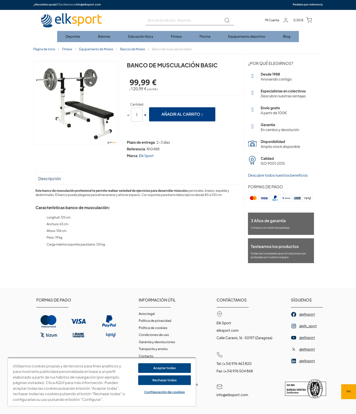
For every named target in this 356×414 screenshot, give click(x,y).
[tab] (50, 178)
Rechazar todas (164, 380)
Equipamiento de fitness (96, 49)
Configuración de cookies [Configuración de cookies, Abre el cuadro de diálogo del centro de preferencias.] (164, 392)
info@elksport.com (88, 4)
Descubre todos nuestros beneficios (278, 175)
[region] (102, 382)
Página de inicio (44, 49)
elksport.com (228, 330)
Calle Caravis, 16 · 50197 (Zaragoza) (244, 337)
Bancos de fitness (132, 49)
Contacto (146, 356)
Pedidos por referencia (308, 4)
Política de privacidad (155, 321)
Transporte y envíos (153, 349)
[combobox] (190, 20)
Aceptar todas (164, 368)
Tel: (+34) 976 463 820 (234, 363)
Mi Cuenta (272, 20)
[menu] (178, 36)
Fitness (67, 49)
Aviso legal (147, 314)
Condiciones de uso (154, 335)
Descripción (49, 178)
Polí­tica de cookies (153, 328)
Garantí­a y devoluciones (157, 342)
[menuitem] (73, 36)
